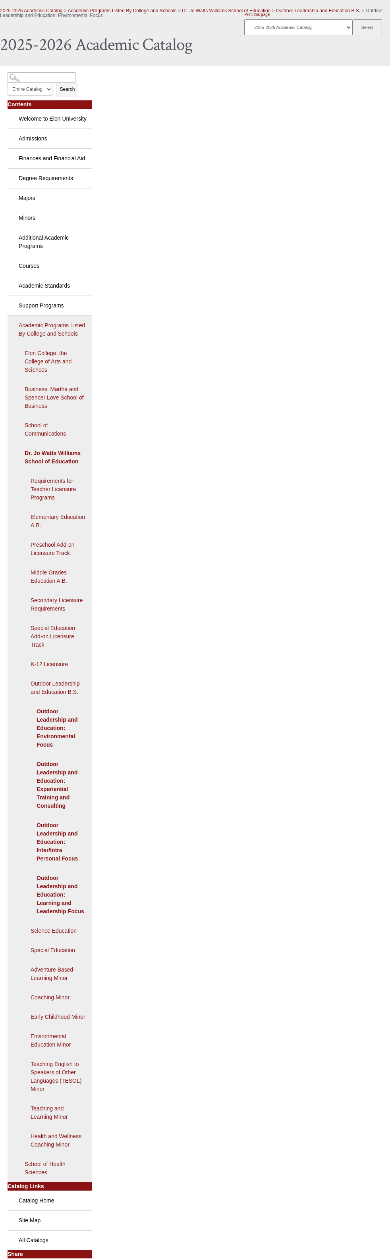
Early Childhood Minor (58, 1017)
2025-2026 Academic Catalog (31, 10)
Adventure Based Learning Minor (52, 973)
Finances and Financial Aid (52, 158)
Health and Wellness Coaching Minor (56, 1140)
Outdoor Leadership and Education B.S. (318, 10)
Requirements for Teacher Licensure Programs (53, 489)
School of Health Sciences (45, 1168)
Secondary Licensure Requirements (57, 604)
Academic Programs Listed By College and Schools (122, 10)
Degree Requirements (46, 178)
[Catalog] (298, 27)
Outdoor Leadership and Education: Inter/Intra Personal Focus (57, 842)
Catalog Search (22, 74)
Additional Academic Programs (44, 241)
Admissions (33, 138)
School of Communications (45, 429)
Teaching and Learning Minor (49, 1112)
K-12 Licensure (49, 664)
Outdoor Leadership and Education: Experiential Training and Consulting (57, 785)
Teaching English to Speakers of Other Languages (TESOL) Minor (56, 1076)
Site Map (30, 1220)
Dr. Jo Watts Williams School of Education (226, 10)
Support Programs (41, 305)
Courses (29, 266)
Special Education (53, 950)
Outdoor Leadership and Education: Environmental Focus (57, 728)
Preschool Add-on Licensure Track (53, 549)
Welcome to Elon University (53, 118)
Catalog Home (36, 1200)
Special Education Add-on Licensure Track (53, 636)
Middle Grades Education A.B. (49, 576)
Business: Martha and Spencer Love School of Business (54, 397)
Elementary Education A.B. (58, 521)
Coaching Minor (50, 997)
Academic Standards (44, 285)
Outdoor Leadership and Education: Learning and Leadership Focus (60, 894)
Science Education (54, 931)
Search (67, 89)
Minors (27, 218)
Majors (27, 198)
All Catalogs (33, 1240)
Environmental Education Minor (51, 1040)
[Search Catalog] (41, 77)
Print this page (257, 14)
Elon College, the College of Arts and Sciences (48, 361)
